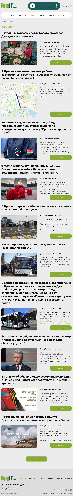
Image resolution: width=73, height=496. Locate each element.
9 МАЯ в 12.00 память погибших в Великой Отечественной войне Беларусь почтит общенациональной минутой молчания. (31, 169)
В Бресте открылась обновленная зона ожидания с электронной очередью (36, 208)
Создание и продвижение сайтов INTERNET (57, 493)
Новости (42, 478)
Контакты (61, 15)
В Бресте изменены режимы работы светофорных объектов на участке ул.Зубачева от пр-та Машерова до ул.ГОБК (36, 75)
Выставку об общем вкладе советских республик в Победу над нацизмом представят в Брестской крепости (36, 380)
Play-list (41, 15)
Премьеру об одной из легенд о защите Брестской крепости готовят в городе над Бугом (35, 418)
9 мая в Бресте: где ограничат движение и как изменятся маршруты (33, 246)
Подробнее (60, 63)
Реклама (51, 15)
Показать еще (36, 459)
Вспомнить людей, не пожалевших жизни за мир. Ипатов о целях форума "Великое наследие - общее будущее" (36, 340)
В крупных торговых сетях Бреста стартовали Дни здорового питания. (33, 34)
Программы (22, 15)
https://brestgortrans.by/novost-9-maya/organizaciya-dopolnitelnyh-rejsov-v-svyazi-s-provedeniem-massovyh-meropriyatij (55, 321)
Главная (11, 15)
